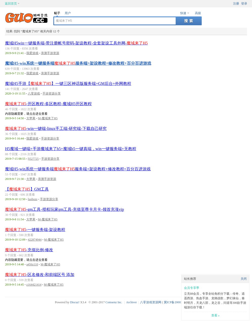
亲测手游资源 (50, 53)
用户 (68, 13)
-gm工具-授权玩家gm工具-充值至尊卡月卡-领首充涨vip (64, 209)
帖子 (57, 13)
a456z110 (32, 264)
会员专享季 (191, 288)
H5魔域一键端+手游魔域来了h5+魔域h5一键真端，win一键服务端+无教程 (70, 149)
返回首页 (11, 3)
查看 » (215, 315)
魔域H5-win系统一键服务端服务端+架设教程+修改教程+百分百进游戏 (78, 63)
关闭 (244, 279)
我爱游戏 (32, 53)
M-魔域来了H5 (47, 118)
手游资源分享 (51, 93)
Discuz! (74, 302)
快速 (183, 13)
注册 (236, 3)
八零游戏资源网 (150, 302)
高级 (198, 13)
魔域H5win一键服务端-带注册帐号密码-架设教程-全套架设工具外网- (76, 43)
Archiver (131, 302)
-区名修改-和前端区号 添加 (39, 274)
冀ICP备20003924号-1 (178, 302)
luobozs (32, 199)
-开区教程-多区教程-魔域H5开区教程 (48, 104)
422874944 (34, 239)
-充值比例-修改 (29, 250)
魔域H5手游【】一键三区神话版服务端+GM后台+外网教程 (68, 83)
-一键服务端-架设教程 (35, 229)
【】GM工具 (27, 189)
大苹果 (30, 118)
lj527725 (33, 158)
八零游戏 (34, 93)
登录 (244, 3)
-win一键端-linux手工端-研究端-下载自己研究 (56, 128)
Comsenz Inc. (113, 302)
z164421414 (33, 284)
